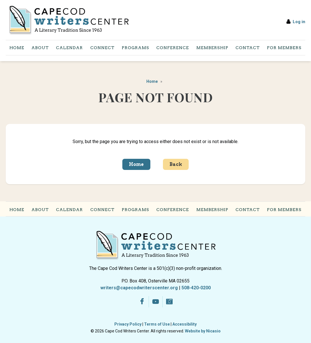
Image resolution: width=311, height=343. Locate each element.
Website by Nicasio (203, 331)
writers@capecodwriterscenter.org (139, 287)
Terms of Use (157, 324)
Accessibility (184, 324)
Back (176, 164)
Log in (299, 21)
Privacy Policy (127, 324)
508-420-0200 (196, 287)
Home (152, 81)
